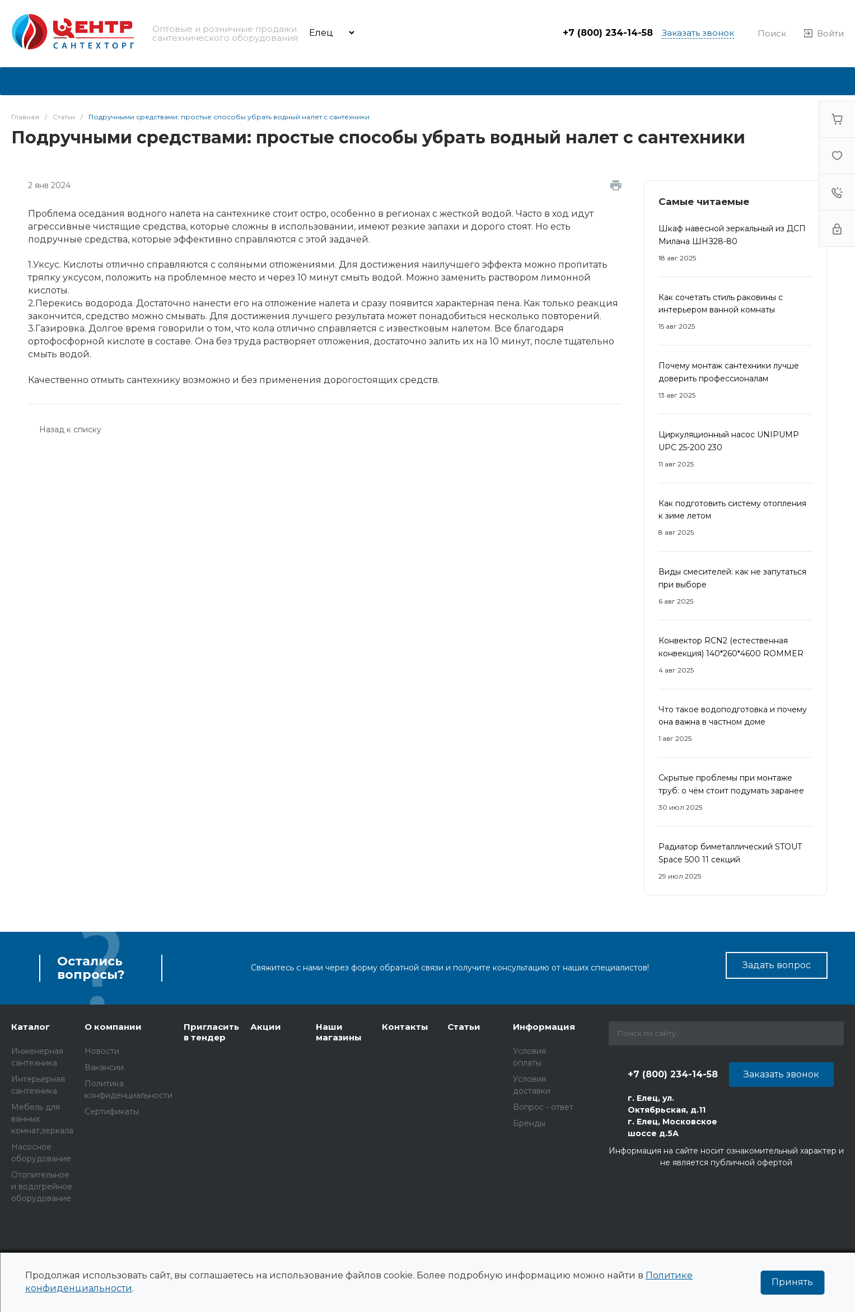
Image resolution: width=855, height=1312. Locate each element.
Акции (265, 1026)
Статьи (463, 1026)
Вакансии (104, 1067)
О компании (113, 1026)
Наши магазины (339, 1032)
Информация (544, 1026)
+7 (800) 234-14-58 (608, 32)
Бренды (529, 1123)
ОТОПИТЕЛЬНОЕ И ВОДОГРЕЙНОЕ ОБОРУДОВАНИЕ (41, 1186)
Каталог (30, 1026)
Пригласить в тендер (211, 1032)
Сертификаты (112, 1111)
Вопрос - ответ (543, 1107)
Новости (102, 1051)
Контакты (405, 1026)
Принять (792, 1282)
